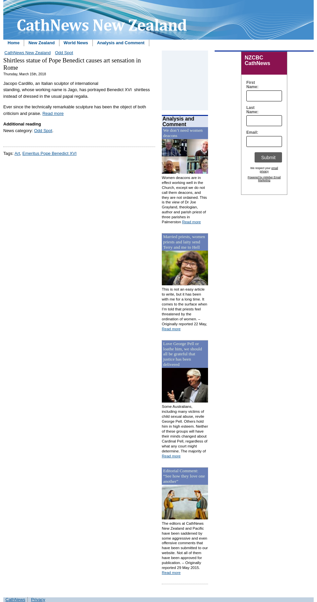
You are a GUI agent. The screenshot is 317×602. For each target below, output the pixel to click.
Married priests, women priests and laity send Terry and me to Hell (184, 242)
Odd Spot (64, 52)
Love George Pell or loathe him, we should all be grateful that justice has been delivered (182, 354)
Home (13, 42)
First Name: (250, 85)
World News (76, 42)
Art (17, 153)
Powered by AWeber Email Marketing (264, 179)
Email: (250, 132)
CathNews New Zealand (27, 52)
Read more (52, 113)
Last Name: (250, 110)
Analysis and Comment (121, 42)
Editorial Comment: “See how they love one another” (184, 476)
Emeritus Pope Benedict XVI (49, 153)
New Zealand (41, 42)
